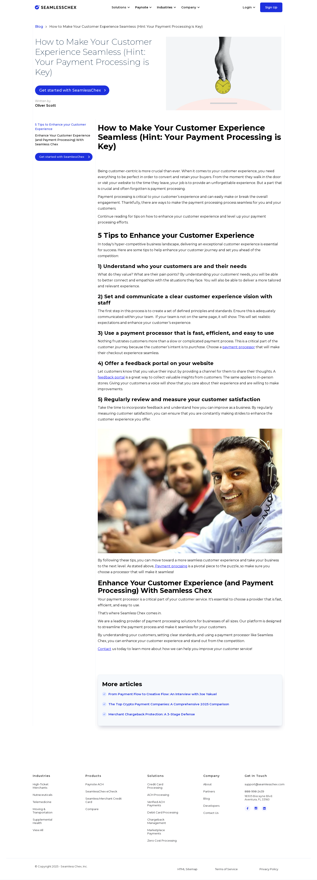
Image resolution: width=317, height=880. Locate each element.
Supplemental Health (42, 821)
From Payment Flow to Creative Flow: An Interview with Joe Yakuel (162, 694)
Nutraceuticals (42, 794)
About (207, 784)
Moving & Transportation (42, 810)
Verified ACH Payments (156, 803)
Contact (104, 649)
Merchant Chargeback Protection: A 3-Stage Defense (151, 714)
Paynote (141, 7)
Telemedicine (42, 802)
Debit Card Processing (162, 812)
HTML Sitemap (187, 869)
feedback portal (111, 377)
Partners (209, 791)
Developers (211, 805)
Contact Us (210, 812)
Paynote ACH (94, 784)
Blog (39, 27)
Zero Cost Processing (162, 840)
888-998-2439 (254, 791)
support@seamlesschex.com (264, 784)
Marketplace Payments (156, 831)
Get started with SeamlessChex (70, 90)
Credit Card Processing (155, 786)
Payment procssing (171, 566)
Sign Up (271, 7)
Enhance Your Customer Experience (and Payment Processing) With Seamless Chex (62, 140)
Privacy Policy (269, 869)
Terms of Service (226, 869)
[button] (121, 7)
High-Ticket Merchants (40, 786)
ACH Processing (158, 794)
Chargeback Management (156, 821)
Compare (92, 809)
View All (38, 830)
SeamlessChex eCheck (101, 791)
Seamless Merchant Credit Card (103, 800)
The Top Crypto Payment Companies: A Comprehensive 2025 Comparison (168, 704)
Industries (164, 7)
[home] (55, 7)
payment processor (238, 347)
